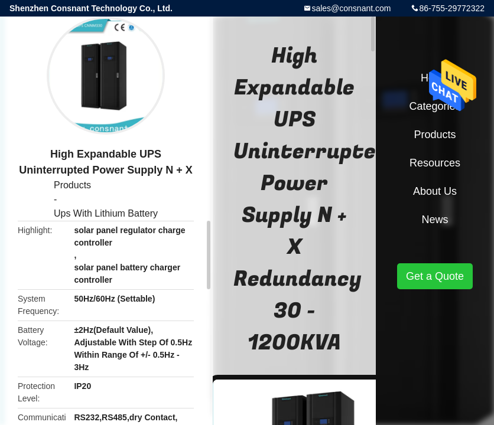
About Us (435, 191)
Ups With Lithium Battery (106, 213)
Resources (435, 163)
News (434, 219)
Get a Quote (435, 276)
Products (72, 185)
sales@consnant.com (351, 8)
